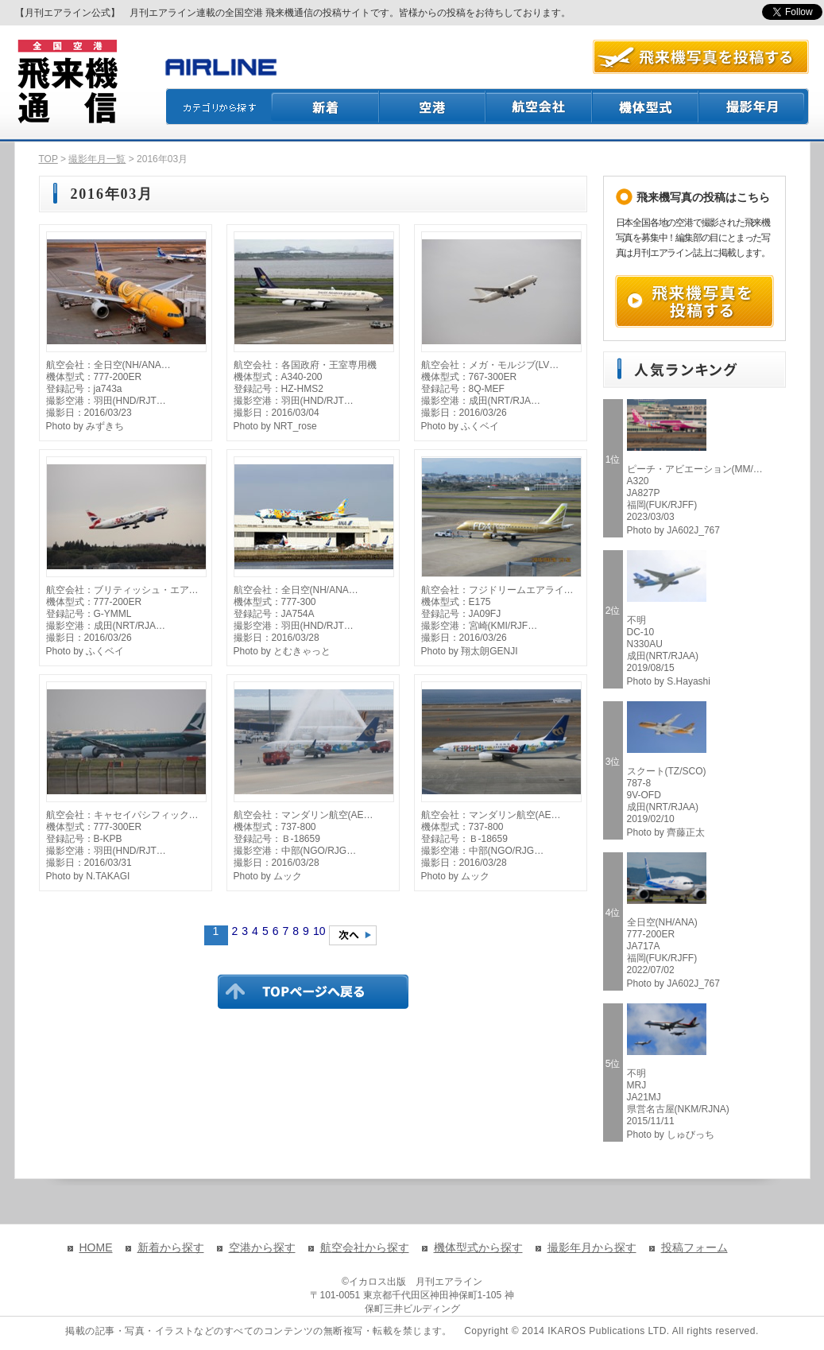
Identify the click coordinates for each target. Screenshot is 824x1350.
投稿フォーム (694, 1247)
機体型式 (646, 106)
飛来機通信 (66, 82)
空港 (433, 106)
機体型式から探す (478, 1247)
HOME (96, 1247)
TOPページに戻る (313, 991)
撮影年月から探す (591, 1247)
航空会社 (539, 106)
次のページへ (353, 935)
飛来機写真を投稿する (694, 301)
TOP (48, 159)
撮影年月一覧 (97, 159)
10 (319, 931)
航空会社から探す (364, 1247)
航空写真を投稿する (701, 57)
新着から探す (170, 1247)
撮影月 (754, 106)
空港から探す (262, 1247)
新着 (325, 106)
